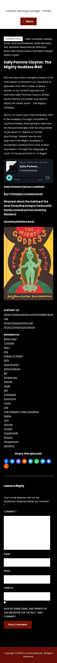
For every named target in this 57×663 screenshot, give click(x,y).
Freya (7, 403)
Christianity (37, 38)
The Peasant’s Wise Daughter (21, 412)
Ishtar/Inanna (12, 369)
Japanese (14, 46)
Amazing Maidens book (19, 221)
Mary (7, 347)
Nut (6, 390)
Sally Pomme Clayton (21, 50)
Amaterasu (10, 377)
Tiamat (8, 382)
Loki (6, 407)
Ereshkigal (10, 394)
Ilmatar (8, 437)
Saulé (7, 386)
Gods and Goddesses (22, 43)
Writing (7, 54)
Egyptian (47, 38)
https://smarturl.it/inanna (19, 327)
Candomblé (11, 433)
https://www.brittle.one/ (18, 323)
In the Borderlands (28, 5)
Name (8, 554)
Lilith (6, 360)
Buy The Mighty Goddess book (23, 194)
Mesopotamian (27, 46)
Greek (37, 43)
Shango (8, 424)
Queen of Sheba (13, 356)
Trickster (48, 50)
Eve (6, 352)
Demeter (9, 446)
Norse (7, 50)
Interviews (46, 43)
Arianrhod (10, 399)
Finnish (7, 43)
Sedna (7, 416)
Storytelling (38, 50)
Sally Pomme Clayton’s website (24, 186)
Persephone (11, 442)
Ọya (6, 420)
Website (8, 587)
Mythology (41, 46)
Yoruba (15, 54)
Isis (5, 373)
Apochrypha (11, 364)
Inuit (6, 46)
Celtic (28, 38)
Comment (10, 511)
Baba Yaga (10, 339)
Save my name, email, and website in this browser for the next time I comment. (25, 612)
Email (8, 570)
